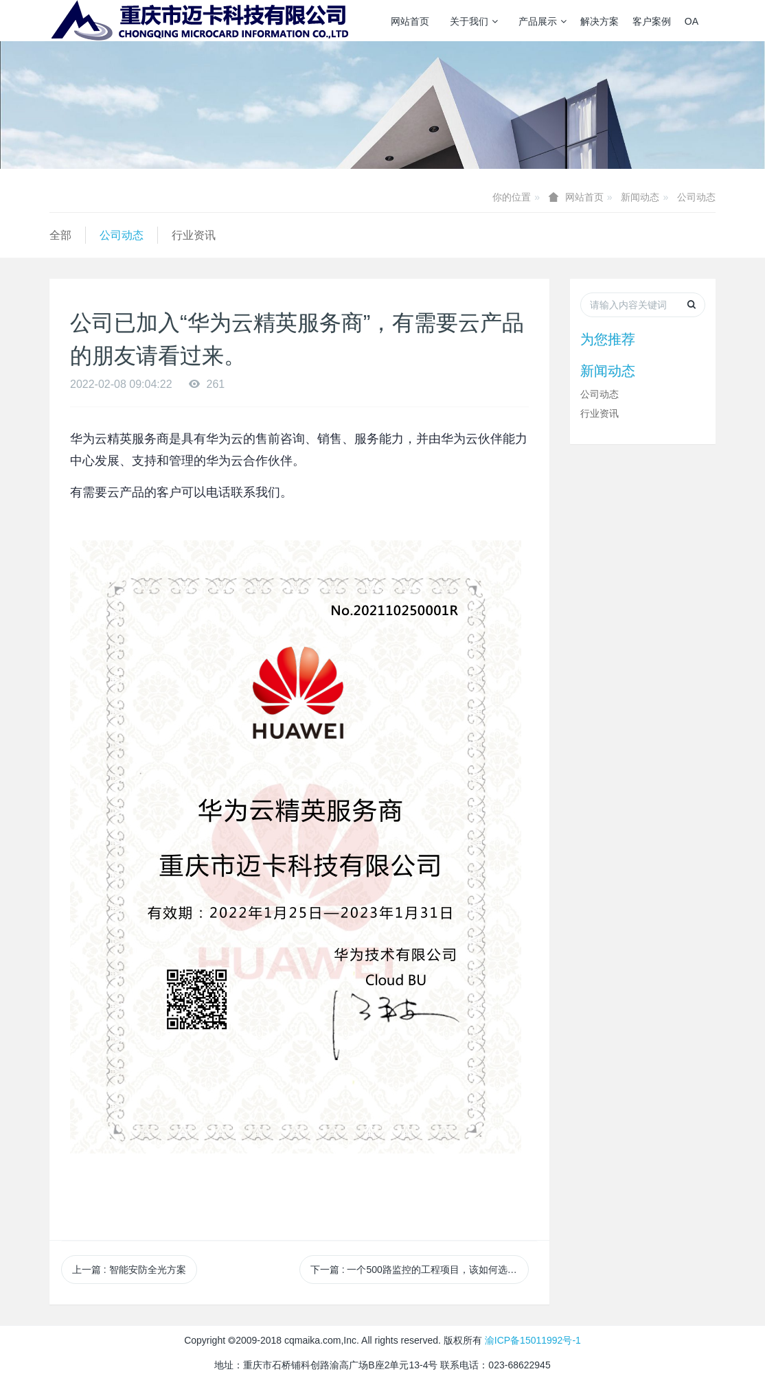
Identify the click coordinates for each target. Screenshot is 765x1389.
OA (691, 21)
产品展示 (542, 21)
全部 (60, 235)
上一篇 (129, 1269)
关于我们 (474, 21)
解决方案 (599, 21)
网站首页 (410, 21)
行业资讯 (194, 235)
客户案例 (651, 21)
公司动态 (696, 197)
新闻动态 (640, 197)
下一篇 (419, 1269)
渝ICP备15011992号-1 (533, 1340)
